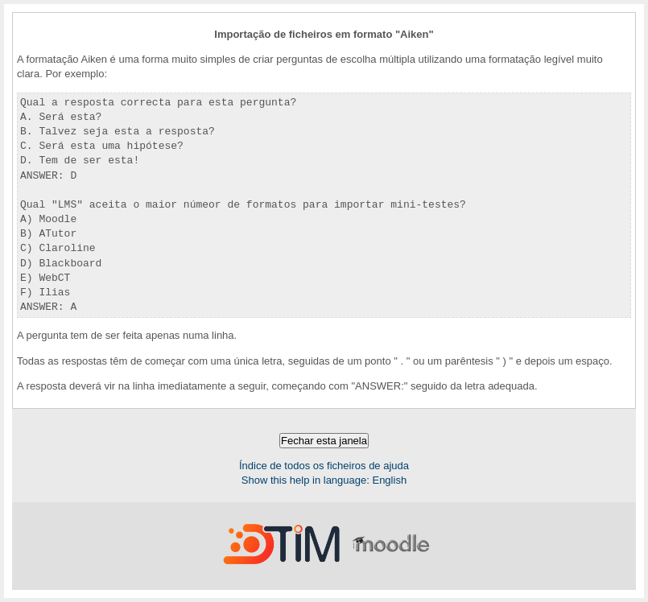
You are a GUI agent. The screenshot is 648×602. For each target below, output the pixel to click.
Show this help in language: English (324, 480)
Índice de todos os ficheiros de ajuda (324, 466)
